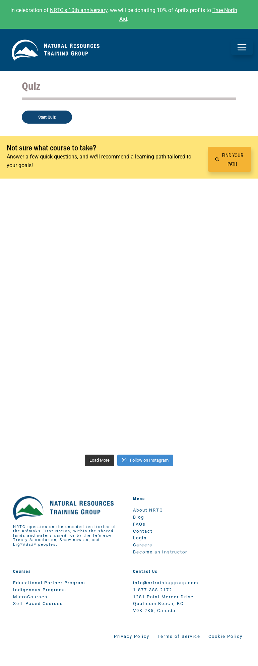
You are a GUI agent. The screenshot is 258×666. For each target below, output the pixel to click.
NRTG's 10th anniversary (79, 9)
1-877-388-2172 (152, 589)
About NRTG (148, 510)
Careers (142, 544)
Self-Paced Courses (38, 603)
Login (140, 537)
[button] (229, 159)
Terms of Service (178, 636)
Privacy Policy (131, 636)
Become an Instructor (160, 551)
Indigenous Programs (39, 589)
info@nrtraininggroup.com (165, 582)
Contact (142, 531)
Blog (138, 517)
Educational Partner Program (49, 582)
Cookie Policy (225, 636)
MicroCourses (30, 596)
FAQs (139, 524)
